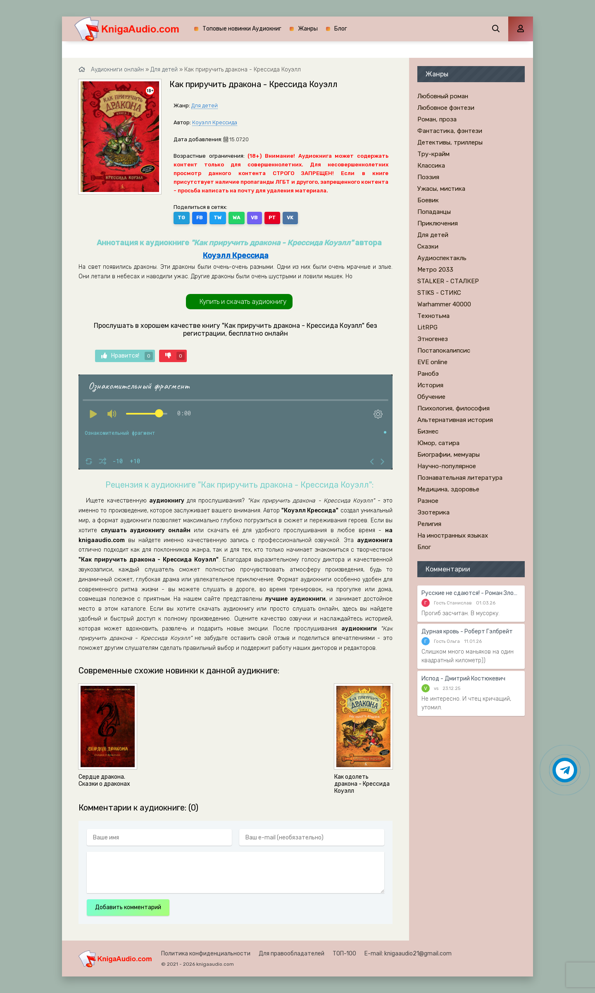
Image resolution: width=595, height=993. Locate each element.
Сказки (427, 246)
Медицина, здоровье (448, 489)
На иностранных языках (452, 535)
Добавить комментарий (128, 907)
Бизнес (427, 431)
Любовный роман (442, 96)
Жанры (308, 28)
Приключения (437, 223)
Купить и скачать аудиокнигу (243, 302)
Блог (340, 28)
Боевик (428, 200)
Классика (431, 165)
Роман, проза (437, 119)
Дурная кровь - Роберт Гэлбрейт (467, 631)
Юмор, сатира (438, 443)
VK (288, 217)
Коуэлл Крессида (214, 122)
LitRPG (427, 327)
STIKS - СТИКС (439, 292)
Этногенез (432, 339)
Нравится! (127, 356)
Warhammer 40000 (444, 304)
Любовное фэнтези (445, 107)
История (430, 385)
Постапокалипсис (443, 350)
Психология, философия (453, 408)
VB (253, 217)
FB (199, 217)
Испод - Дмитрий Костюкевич (463, 678)
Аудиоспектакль (441, 258)
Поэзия (428, 177)
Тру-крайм (433, 154)
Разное (427, 501)
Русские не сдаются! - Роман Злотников (471, 593)
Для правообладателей (291, 953)
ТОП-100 (344, 953)
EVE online (432, 362)
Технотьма (433, 316)
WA (235, 217)
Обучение (431, 397)
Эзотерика (433, 512)
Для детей (204, 105)
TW (217, 217)
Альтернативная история (455, 420)
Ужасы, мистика (441, 188)
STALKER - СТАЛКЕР (448, 281)
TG (181, 217)
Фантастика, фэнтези (449, 131)
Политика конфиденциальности (205, 953)
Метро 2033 (435, 269)
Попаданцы (434, 212)
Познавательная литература (459, 477)
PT (270, 217)
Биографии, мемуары (448, 454)
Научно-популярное (446, 466)
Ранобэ (428, 373)
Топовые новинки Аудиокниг (241, 28)
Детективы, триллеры (450, 142)
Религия (429, 524)
